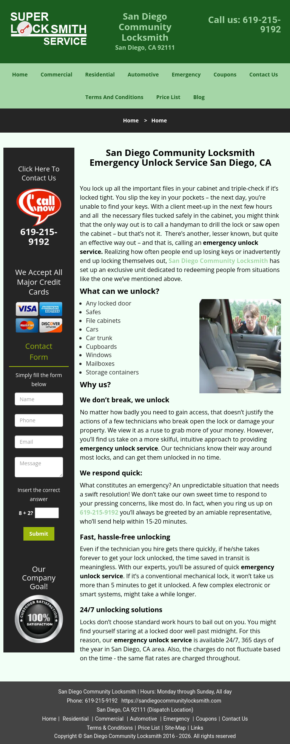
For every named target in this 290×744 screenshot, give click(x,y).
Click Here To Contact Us (38, 173)
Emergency (186, 74)
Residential (100, 74)
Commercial (56, 74)
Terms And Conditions (114, 97)
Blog (199, 97)
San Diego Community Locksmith (218, 261)
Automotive (143, 74)
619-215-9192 (261, 25)
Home (20, 74)
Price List (168, 97)
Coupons (225, 74)
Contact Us (263, 74)
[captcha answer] (47, 512)
